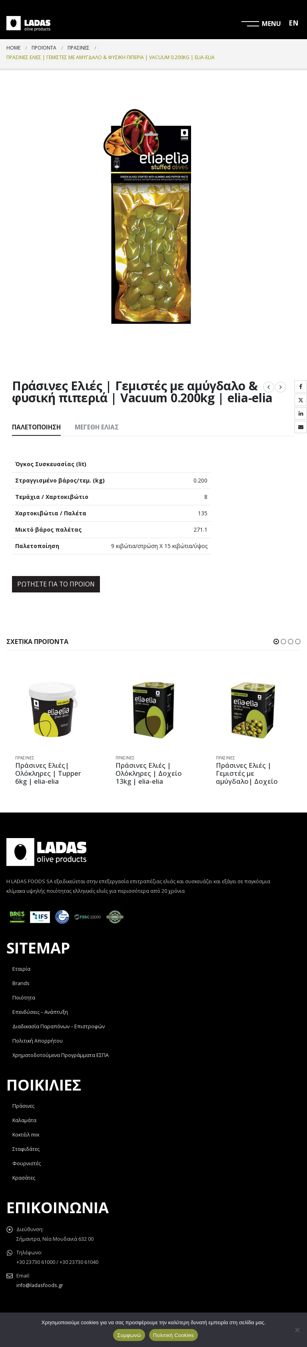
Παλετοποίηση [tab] (36, 427)
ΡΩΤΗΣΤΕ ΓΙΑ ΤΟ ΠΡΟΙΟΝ (56, 584)
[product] (53, 710)
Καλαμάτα (24, 1120)
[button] (276, 641)
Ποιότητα (23, 997)
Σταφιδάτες (26, 1149)
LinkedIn (300, 413)
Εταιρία (21, 969)
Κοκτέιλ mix (26, 1134)
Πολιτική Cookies (173, 1335)
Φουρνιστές (26, 1163)
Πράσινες (24, 758)
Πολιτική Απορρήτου (37, 1040)
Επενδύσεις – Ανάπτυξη (40, 1012)
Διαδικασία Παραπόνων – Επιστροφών (58, 1026)
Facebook (300, 386)
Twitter (300, 399)
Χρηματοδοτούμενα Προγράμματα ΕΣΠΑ (60, 1055)
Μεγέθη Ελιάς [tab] (97, 427)
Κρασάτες (23, 1177)
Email (300, 427)
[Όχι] (297, 1330)
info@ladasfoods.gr (39, 1285)
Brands (21, 983)
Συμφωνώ (129, 1335)
